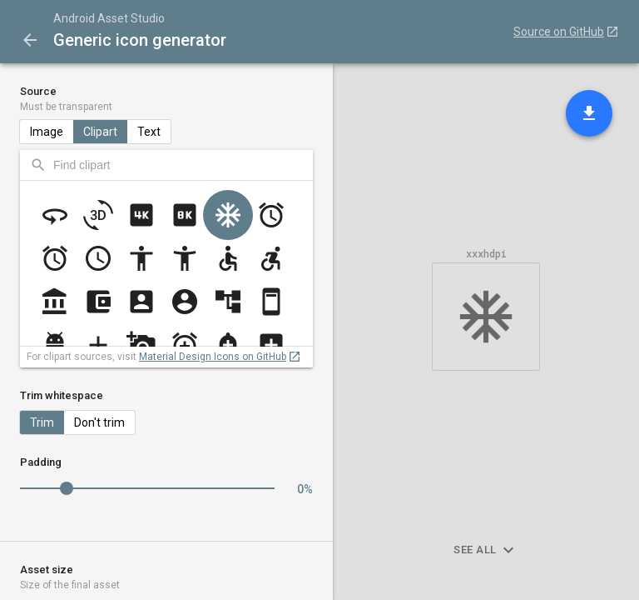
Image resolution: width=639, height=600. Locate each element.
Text (149, 131)
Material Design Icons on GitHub (212, 356)
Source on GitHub (558, 31)
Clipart (100, 131)
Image (46, 131)
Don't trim (99, 422)
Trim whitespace (61, 395)
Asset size (166, 577)
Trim (42, 422)
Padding (41, 462)
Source (166, 99)
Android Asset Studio (109, 18)
